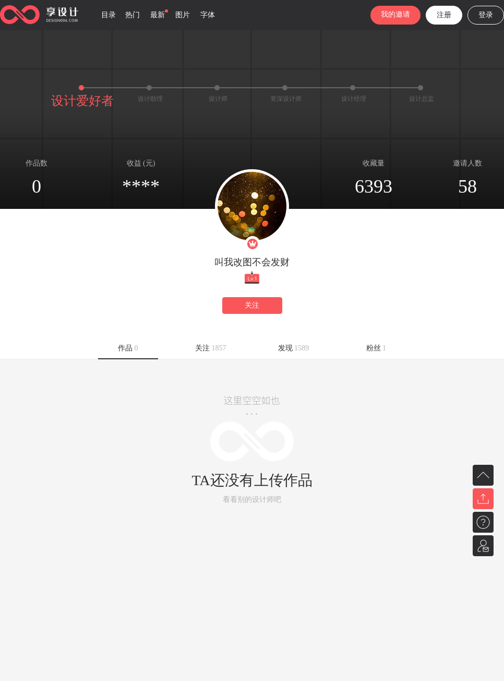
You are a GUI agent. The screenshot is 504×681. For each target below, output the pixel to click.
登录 (485, 15)
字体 (207, 15)
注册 (444, 15)
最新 (157, 15)
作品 (128, 348)
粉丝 (376, 348)
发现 (293, 348)
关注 (252, 305)
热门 (132, 15)
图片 (182, 15)
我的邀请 (395, 14)
